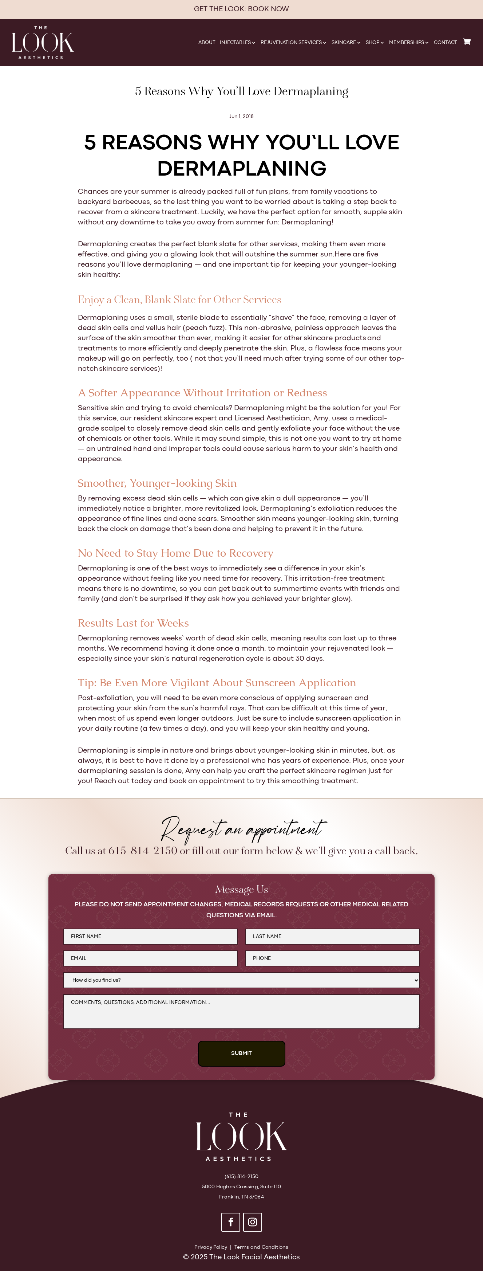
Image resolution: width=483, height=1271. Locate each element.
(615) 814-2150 (242, 1176)
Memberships (406, 42)
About (206, 42)
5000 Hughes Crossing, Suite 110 (241, 1187)
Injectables (235, 42)
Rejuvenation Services (291, 42)
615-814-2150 (143, 851)
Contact (445, 42)
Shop (372, 42)
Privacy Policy (210, 1247)
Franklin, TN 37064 (241, 1197)
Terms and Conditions (261, 1247)
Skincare (344, 42)
